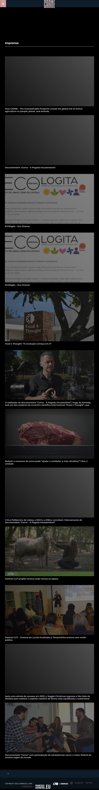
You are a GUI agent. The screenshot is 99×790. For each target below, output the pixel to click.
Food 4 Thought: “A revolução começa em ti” (28, 344)
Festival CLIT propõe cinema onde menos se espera (31, 579)
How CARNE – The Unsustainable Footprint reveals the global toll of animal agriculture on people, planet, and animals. (43, 110)
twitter (88, 783)
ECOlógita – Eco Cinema (17, 226)
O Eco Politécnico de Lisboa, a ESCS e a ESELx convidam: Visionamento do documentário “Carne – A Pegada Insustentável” (43, 521)
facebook (79, 783)
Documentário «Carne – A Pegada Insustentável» (30, 167)
